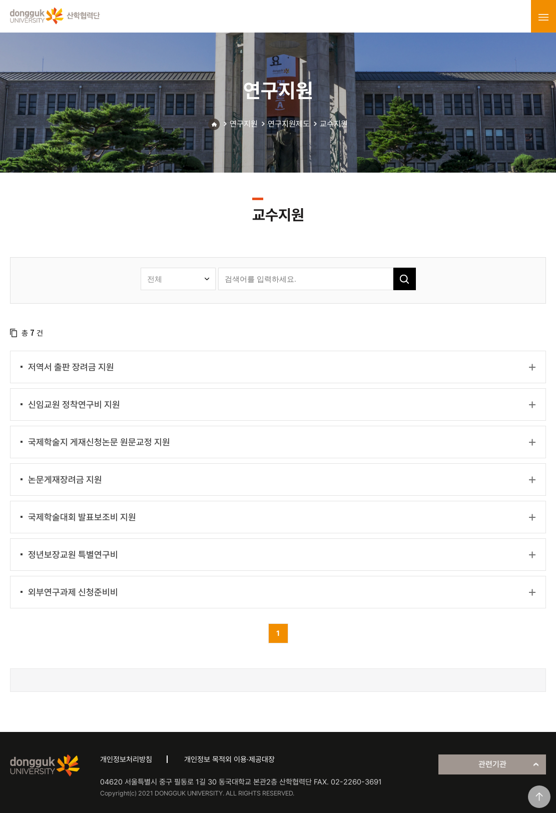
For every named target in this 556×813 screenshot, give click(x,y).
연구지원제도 (289, 124)
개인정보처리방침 (126, 759)
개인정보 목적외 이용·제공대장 (229, 759)
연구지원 (244, 124)
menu (543, 17)
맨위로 (539, 796)
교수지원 (334, 124)
